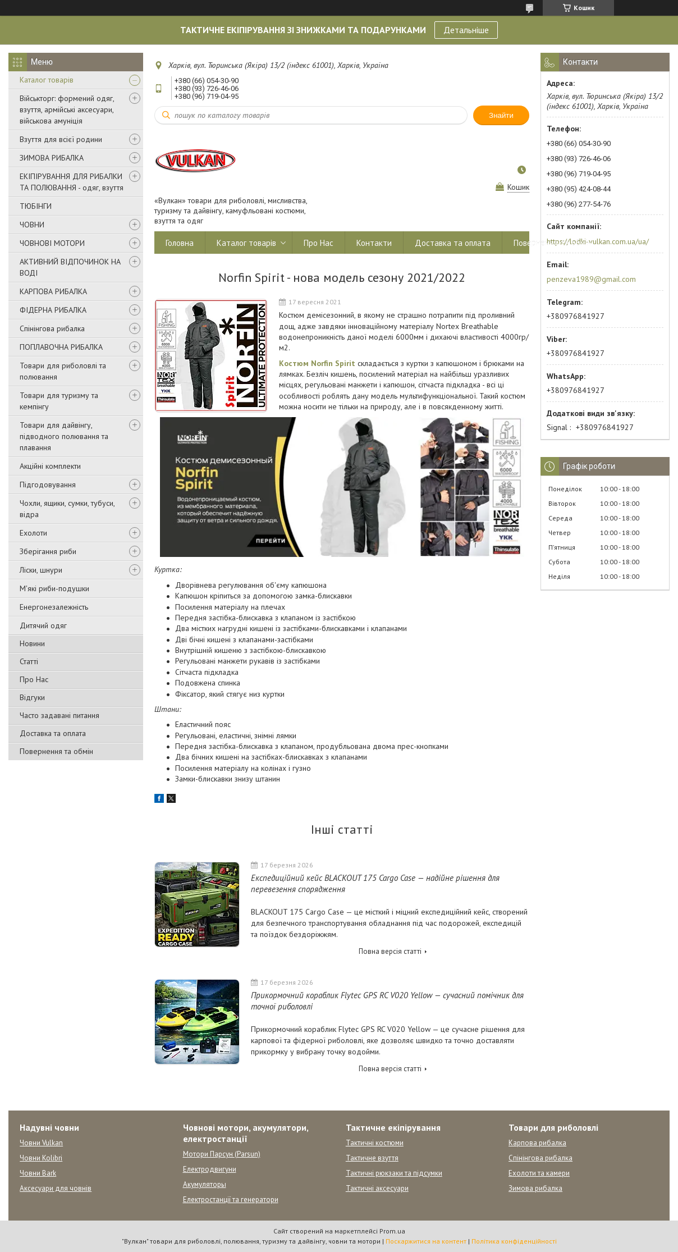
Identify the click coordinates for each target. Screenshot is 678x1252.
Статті (29, 661)
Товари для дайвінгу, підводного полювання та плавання (64, 436)
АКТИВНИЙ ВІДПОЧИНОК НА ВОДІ (70, 267)
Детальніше (466, 29)
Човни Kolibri (41, 1158)
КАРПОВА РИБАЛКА (53, 291)
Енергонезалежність (54, 607)
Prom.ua (392, 1231)
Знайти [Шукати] (501, 115)
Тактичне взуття (372, 1158)
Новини (32, 643)
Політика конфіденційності (514, 1241)
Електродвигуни (209, 1169)
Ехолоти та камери (539, 1173)
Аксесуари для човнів (55, 1188)
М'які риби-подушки (54, 588)
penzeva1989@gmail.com (591, 279)
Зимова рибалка (535, 1188)
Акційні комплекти (50, 466)
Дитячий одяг (43, 625)
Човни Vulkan (41, 1143)
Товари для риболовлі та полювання (63, 371)
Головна (180, 243)
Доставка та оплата (53, 733)
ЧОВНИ (32, 225)
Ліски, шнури (41, 570)
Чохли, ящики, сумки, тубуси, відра (67, 508)
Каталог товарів (47, 80)
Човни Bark (38, 1173)
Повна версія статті (390, 951)
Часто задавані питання (59, 715)
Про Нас (34, 679)
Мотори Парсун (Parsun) (221, 1154)
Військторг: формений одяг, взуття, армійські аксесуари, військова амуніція (67, 109)
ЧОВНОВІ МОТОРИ (52, 243)
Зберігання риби (48, 551)
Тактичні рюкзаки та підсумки (394, 1173)
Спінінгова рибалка (52, 328)
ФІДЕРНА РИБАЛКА (53, 310)
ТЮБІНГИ (36, 206)
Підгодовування (48, 484)
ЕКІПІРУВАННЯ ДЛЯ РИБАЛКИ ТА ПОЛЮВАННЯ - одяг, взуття (71, 182)
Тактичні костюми (375, 1143)
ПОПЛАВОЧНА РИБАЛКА (61, 347)
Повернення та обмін (56, 751)
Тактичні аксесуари (377, 1188)
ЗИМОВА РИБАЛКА (52, 158)
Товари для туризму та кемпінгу (59, 401)
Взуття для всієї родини (61, 139)
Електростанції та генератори (230, 1199)
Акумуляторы (204, 1184)
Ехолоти (33, 533)
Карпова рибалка (537, 1143)
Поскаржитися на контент (426, 1241)
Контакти (374, 243)
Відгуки (32, 697)
